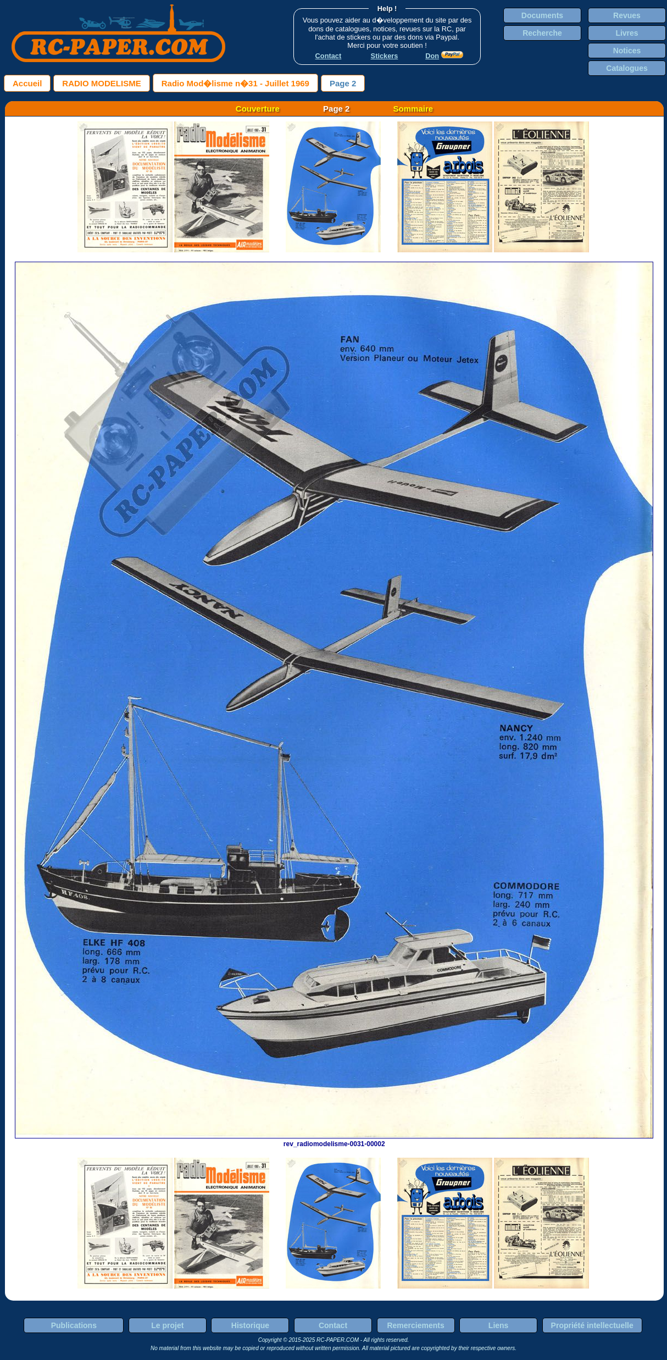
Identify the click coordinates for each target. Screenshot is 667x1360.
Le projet (167, 1325)
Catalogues (626, 68)
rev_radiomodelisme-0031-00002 (334, 1140)
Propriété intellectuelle (592, 1325)
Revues (627, 15)
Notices (627, 50)
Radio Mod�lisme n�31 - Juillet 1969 (235, 83)
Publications (74, 1325)
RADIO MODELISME (101, 83)
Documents (542, 15)
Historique (250, 1325)
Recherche (542, 33)
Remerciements (415, 1325)
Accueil (27, 83)
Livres (626, 33)
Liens (498, 1325)
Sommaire (413, 108)
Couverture (258, 108)
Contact (333, 1325)
